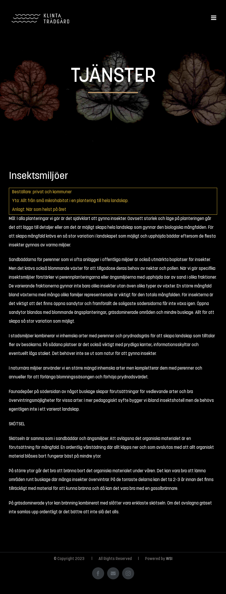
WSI (169, 559)
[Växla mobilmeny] (214, 18)
